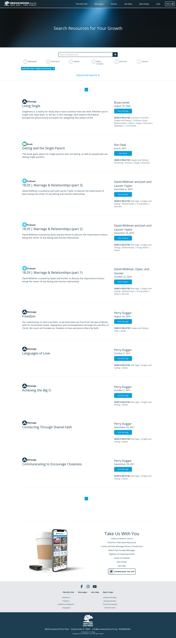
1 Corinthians (130, 125)
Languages (66, 608)
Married (117, 206)
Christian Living (140, 120)
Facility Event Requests (66, 604)
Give (158, 4)
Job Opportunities (110, 601)
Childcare (66, 601)
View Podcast (123, 194)
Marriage (135, 201)
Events (114, 4)
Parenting (118, 162)
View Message (123, 111)
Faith (116, 331)
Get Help (128, 4)
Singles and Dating (122, 120)
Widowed (118, 125)
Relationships (120, 123)
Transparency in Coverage (88, 632)
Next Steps (144, 4)
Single (138, 123)
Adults (131, 123)
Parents (128, 162)
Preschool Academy (110, 604)
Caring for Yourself (139, 117)
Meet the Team (110, 608)
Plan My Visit (81, 4)
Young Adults (142, 203)
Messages (99, 4)
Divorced (147, 123)
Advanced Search (88, 75)
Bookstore (66, 597)
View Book (123, 153)
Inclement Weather (110, 597)
